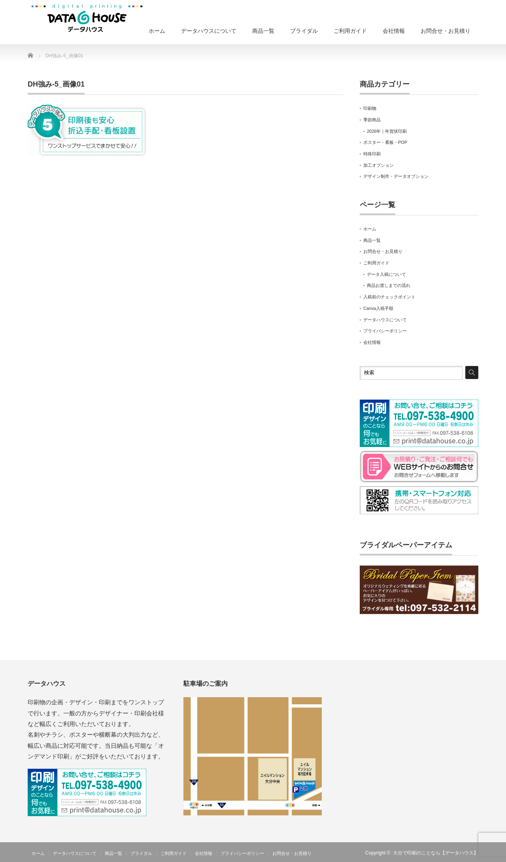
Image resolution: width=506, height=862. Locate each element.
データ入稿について (386, 274)
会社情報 (394, 31)
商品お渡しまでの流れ (388, 285)
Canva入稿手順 (378, 308)
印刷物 (369, 108)
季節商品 (372, 119)
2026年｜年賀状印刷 (387, 131)
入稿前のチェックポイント (389, 296)
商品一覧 (263, 31)
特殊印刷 (372, 153)
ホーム (157, 31)
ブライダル (304, 31)
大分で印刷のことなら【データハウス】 (435, 853)
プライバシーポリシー (385, 330)
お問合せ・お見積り (445, 31)
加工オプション (378, 165)
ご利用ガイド (350, 31)
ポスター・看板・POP (385, 142)
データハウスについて (208, 31)
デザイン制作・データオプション (396, 176)
